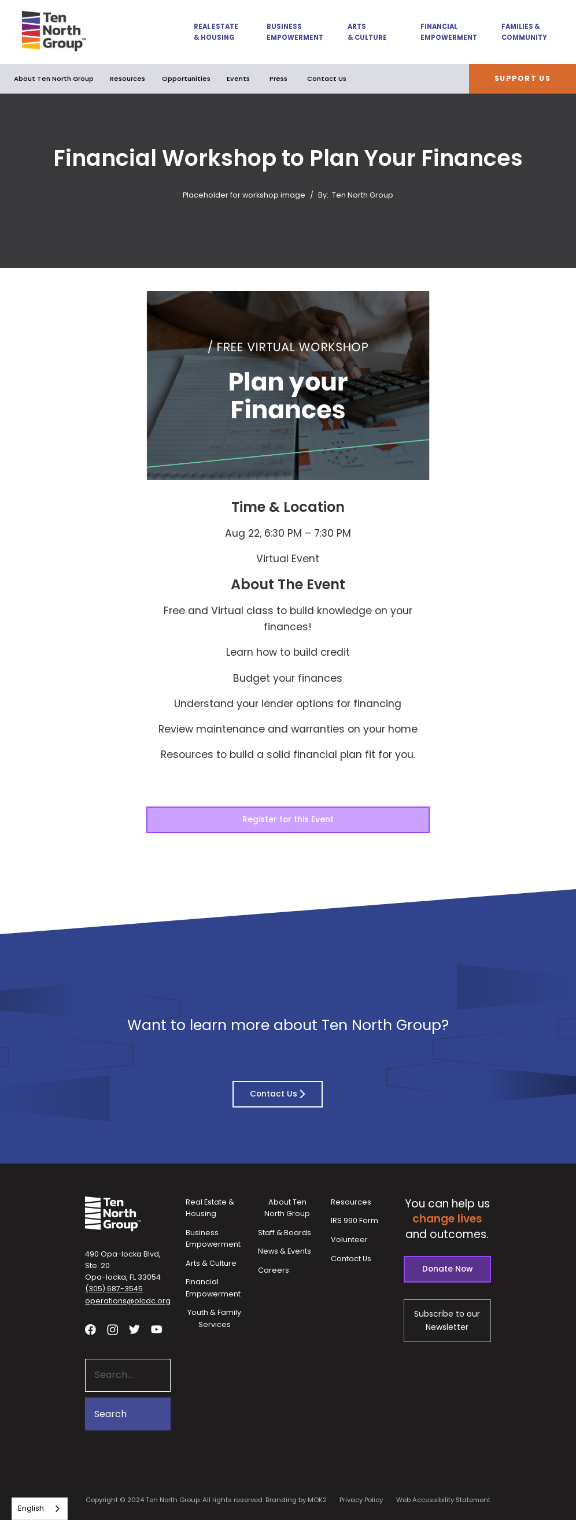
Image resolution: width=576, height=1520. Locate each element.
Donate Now (447, 1268)
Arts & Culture (367, 32)
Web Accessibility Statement (443, 1499)
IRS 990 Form (354, 1220)
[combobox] (40, 1508)
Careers (273, 1270)
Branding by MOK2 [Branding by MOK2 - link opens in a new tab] (296, 1499)
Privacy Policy (361, 1499)
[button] (209, 32)
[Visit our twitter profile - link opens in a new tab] (134, 1329)
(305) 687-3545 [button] (114, 1289)
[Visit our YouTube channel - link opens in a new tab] (156, 1329)
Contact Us (326, 78)
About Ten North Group (54, 78)
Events (238, 78)
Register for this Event (288, 819)
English (31, 1508)
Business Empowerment (294, 32)
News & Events (284, 1251)
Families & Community (524, 32)
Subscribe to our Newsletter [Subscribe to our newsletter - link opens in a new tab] (447, 1320)
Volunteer (349, 1239)
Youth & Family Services (214, 1318)
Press (278, 78)
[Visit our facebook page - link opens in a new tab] (90, 1329)
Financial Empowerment (447, 32)
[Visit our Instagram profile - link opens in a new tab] (112, 1329)
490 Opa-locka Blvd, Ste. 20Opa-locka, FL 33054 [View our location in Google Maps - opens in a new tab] (123, 1265)
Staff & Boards (284, 1232)
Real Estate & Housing (216, 32)
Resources (127, 78)
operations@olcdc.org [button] (128, 1301)
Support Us (522, 78)
